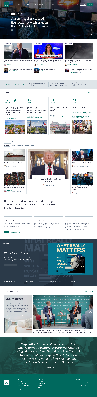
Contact (40, 379)
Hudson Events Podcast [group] (54, 281)
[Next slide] (90, 311)
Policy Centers (26, 4)
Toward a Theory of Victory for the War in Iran (60, 84)
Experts (53, 4)
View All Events (89, 92)
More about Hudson (88, 291)
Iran (13, 13)
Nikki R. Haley (40, 64)
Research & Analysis (38, 4)
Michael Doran (42, 70)
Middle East (7, 145)
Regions (19, 4)
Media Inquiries (42, 381)
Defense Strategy (48, 176)
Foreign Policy (8, 43)
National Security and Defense (79, 173)
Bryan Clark (72, 72)
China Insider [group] (29, 281)
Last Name (36, 213)
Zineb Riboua (9, 64)
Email (66, 213)
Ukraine (27, 145)
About (59, 4)
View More (90, 141)
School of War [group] (74, 281)
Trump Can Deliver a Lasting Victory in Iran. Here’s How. (81, 84)
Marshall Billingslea (13, 70)
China (13, 145)
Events (47, 4)
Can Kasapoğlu (17, 29)
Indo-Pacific (20, 145)
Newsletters (41, 383)
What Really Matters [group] (9, 281)
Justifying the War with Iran (39, 84)
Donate (40, 385)
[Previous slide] (35, 311)
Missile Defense (68, 43)
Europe (33, 145)
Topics (12, 4)
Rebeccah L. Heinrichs (72, 64)
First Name (6, 213)
